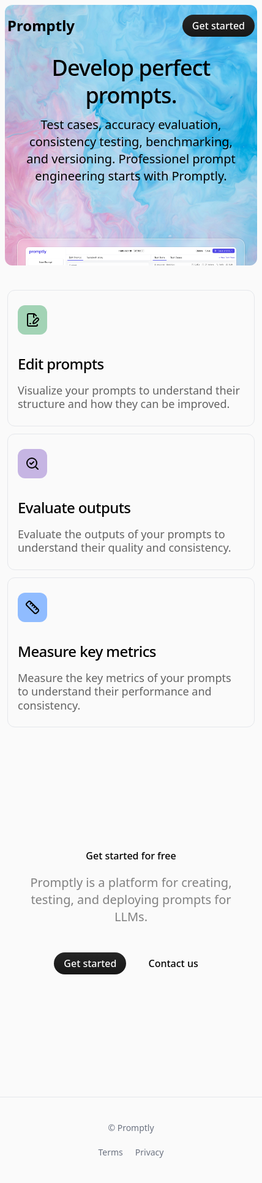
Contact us (173, 963)
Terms (111, 1152)
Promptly (41, 25)
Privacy (149, 1152)
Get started (218, 25)
